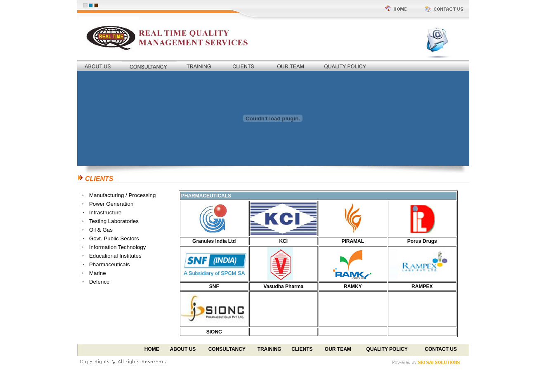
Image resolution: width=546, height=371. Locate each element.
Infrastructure (105, 212)
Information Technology (117, 247)
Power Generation (111, 204)
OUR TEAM (338, 349)
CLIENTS (301, 349)
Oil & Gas (101, 230)
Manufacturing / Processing (122, 195)
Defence (99, 282)
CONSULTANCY (227, 349)
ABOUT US (183, 349)
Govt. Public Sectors (114, 238)
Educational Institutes (115, 256)
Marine (97, 273)
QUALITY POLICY (386, 349)
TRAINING (269, 349)
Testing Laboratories (114, 221)
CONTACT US (441, 349)
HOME (151, 349)
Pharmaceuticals (109, 264)
